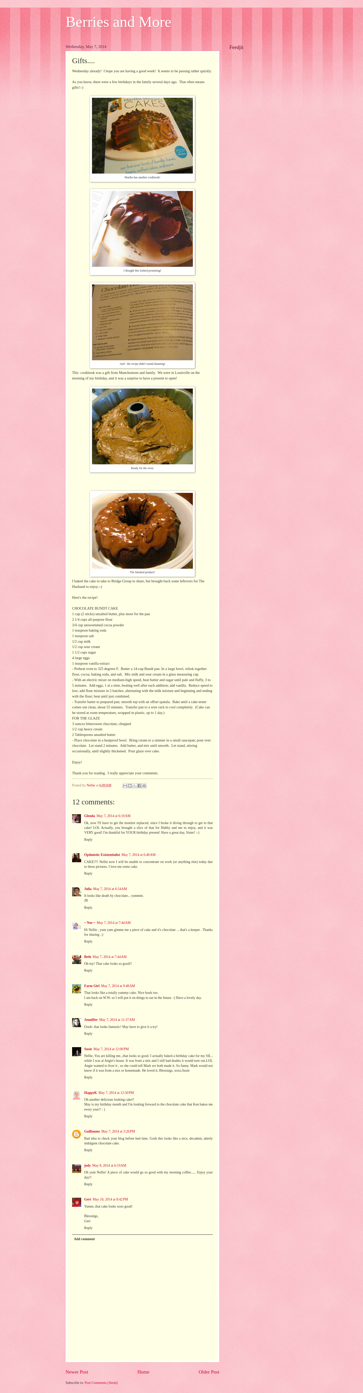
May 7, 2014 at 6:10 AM (114, 816)
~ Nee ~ (89, 923)
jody (87, 1165)
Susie (88, 1049)
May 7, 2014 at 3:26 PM (118, 1131)
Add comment (84, 1239)
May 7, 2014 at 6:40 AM (139, 855)
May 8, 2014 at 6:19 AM (109, 1165)
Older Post (209, 1372)
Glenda (89, 816)
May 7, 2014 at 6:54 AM (110, 889)
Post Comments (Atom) (101, 1383)
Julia (88, 889)
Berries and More (118, 21)
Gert (87, 1199)
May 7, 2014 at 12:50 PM (116, 1093)
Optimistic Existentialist (102, 855)
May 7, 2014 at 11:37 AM (117, 1020)
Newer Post (77, 1372)
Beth (87, 957)
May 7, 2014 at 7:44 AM (114, 923)
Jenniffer (91, 1020)
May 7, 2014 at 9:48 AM (118, 986)
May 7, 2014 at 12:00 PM (111, 1049)
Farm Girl (92, 986)
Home (143, 1372)
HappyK (90, 1093)
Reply (88, 840)
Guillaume (92, 1131)
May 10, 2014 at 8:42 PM (110, 1199)
